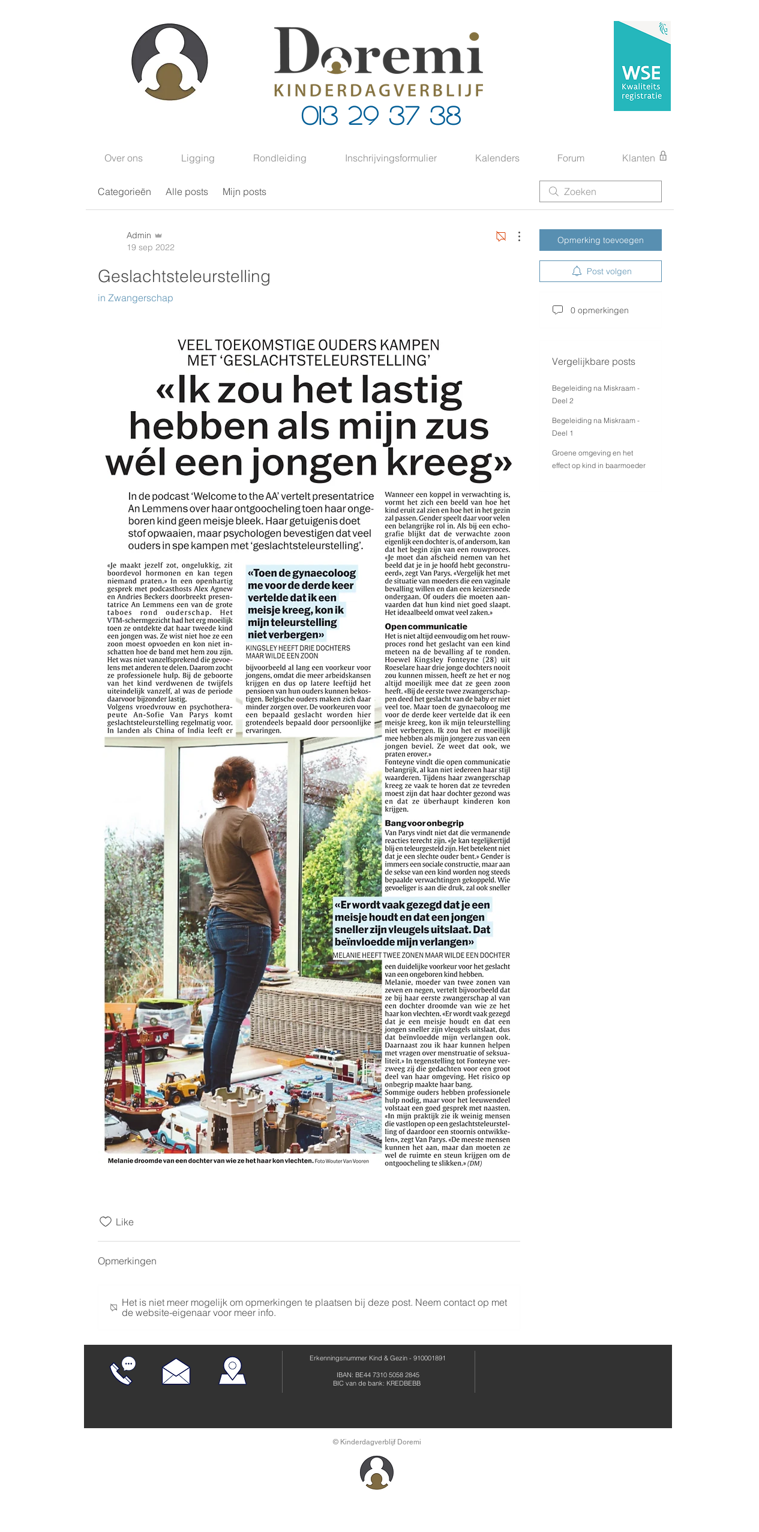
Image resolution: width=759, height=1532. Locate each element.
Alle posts (187, 191)
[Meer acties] (513, 236)
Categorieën (124, 191)
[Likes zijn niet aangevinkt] (105, 1222)
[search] (600, 191)
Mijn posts (244, 191)
